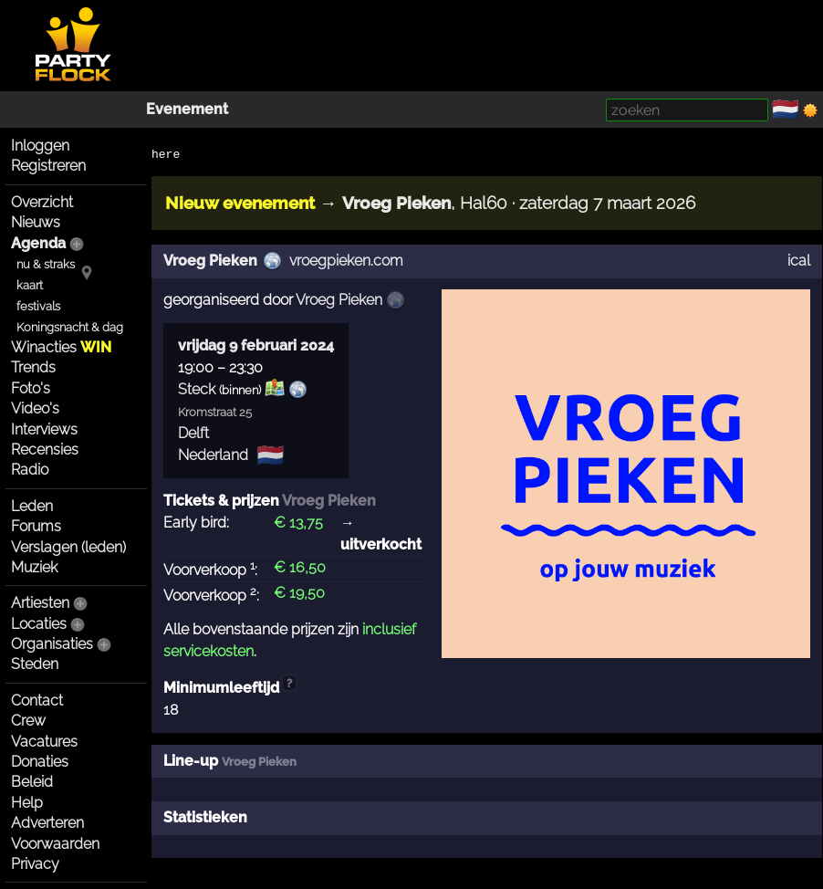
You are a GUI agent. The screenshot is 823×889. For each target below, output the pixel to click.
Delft (193, 433)
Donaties (39, 761)
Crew (28, 720)
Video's (35, 408)
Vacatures (44, 741)
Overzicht (42, 202)
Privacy (35, 864)
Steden (34, 664)
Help (27, 802)
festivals (38, 306)
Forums (36, 526)
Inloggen (40, 145)
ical (798, 260)
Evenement (187, 109)
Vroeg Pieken (210, 260)
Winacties (61, 347)
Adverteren (47, 822)
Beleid (32, 781)
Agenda (38, 243)
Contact (37, 700)
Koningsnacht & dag (69, 327)
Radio (29, 469)
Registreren (48, 165)
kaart (29, 285)
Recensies (44, 449)
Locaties (39, 624)
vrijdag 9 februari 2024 (256, 345)
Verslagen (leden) (68, 547)
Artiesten (40, 603)
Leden (32, 506)
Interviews (44, 429)
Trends (33, 367)
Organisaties (52, 644)
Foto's (30, 388)
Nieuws (35, 222)
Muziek (34, 567)
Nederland (213, 455)
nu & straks (45, 264)
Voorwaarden (55, 843)
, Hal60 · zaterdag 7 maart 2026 (518, 203)
